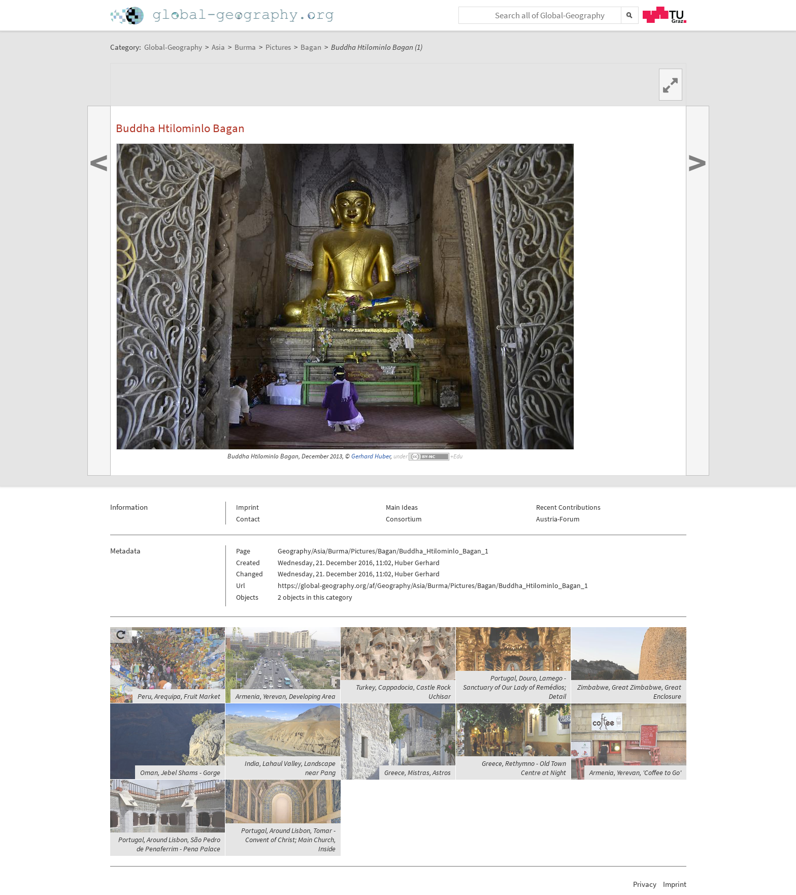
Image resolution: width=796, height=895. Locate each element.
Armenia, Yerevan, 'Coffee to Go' (635, 772)
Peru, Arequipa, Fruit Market (179, 696)
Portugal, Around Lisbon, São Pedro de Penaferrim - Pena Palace (169, 844)
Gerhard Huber (370, 456)
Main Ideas (402, 507)
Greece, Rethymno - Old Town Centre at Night (524, 768)
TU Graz (664, 15)
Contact (248, 518)
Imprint (247, 507)
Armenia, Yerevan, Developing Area (286, 696)
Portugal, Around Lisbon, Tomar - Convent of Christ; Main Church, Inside (288, 839)
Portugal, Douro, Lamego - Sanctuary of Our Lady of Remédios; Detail (514, 687)
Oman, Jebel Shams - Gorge (180, 772)
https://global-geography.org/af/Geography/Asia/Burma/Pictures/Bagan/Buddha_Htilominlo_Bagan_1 (433, 585)
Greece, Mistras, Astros (417, 772)
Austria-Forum (558, 518)
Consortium (404, 518)
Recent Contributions (568, 507)
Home (223, 15)
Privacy (644, 884)
